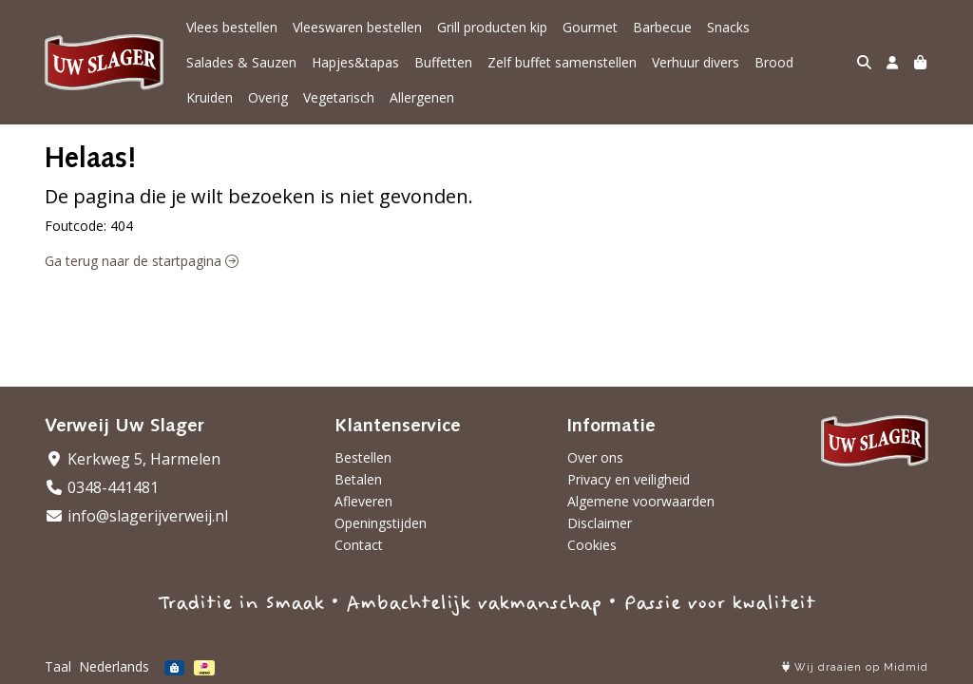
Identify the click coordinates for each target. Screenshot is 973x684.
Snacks (728, 27)
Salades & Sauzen (241, 62)
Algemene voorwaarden (641, 501)
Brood (773, 62)
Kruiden (209, 97)
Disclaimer (599, 523)
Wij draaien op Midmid (855, 667)
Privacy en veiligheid (628, 479)
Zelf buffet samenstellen (562, 62)
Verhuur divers (695, 62)
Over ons (595, 457)
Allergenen (422, 97)
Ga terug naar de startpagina (141, 261)
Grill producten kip (492, 27)
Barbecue (662, 27)
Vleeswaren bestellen (357, 27)
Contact (358, 545)
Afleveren (363, 501)
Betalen (358, 479)
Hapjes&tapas (355, 62)
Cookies (592, 545)
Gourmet (590, 27)
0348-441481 (102, 487)
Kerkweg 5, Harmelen (132, 458)
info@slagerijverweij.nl (136, 515)
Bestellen (362, 457)
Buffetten (443, 62)
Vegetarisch (338, 97)
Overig (268, 97)
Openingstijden (380, 523)
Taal (58, 666)
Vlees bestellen (231, 27)
